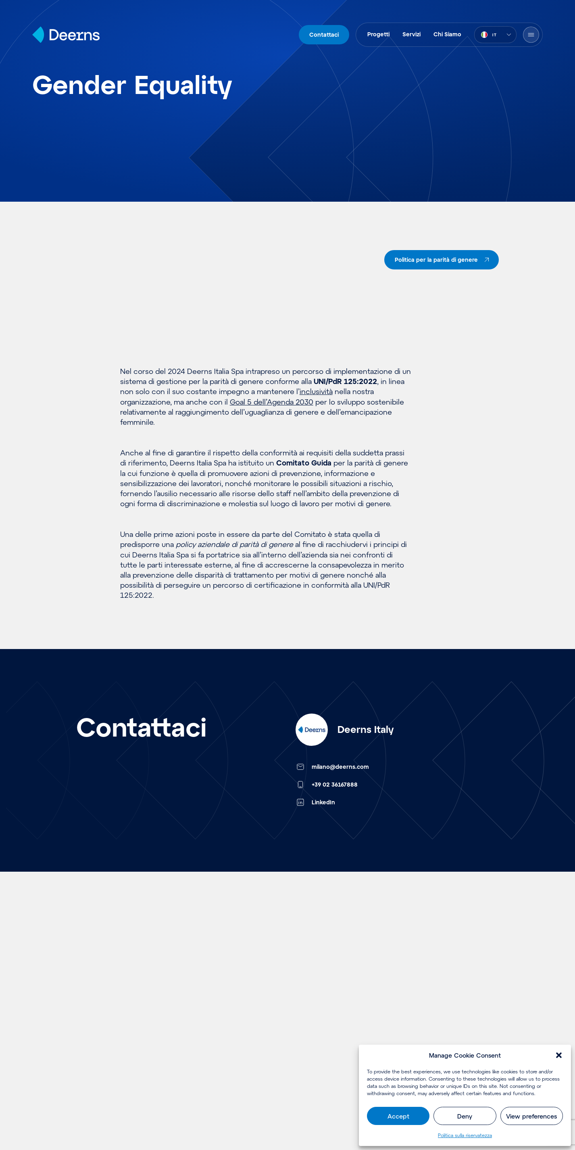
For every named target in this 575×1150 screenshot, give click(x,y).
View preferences (531, 1116)
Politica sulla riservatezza (465, 1135)
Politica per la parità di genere (443, 260)
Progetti (378, 34)
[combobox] (495, 34)
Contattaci (324, 34)
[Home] (66, 34)
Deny (464, 1116)
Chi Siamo (447, 34)
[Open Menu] (531, 35)
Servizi (411, 34)
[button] (559, 1055)
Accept (398, 1116)
